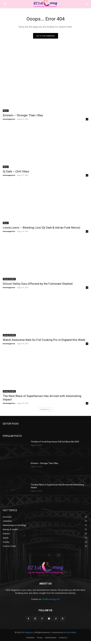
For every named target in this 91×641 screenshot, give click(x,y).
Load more (45, 409)
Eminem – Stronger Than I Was (23, 115)
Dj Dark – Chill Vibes (16, 171)
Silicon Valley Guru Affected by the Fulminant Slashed (38, 283)
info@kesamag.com (51, 599)
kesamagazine (9, 119)
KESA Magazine (27, 632)
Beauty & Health (9, 279)
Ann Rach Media (70, 632)
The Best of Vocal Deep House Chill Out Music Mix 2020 (55, 442)
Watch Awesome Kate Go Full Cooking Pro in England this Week (44, 340)
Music (6, 111)
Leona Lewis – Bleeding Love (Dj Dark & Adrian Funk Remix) (41, 227)
